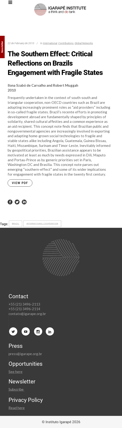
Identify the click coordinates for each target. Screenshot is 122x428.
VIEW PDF (20, 183)
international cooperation (42, 224)
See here (16, 371)
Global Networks (84, 43)
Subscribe (16, 389)
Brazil (15, 224)
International (50, 43)
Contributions (65, 43)
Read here (17, 408)
